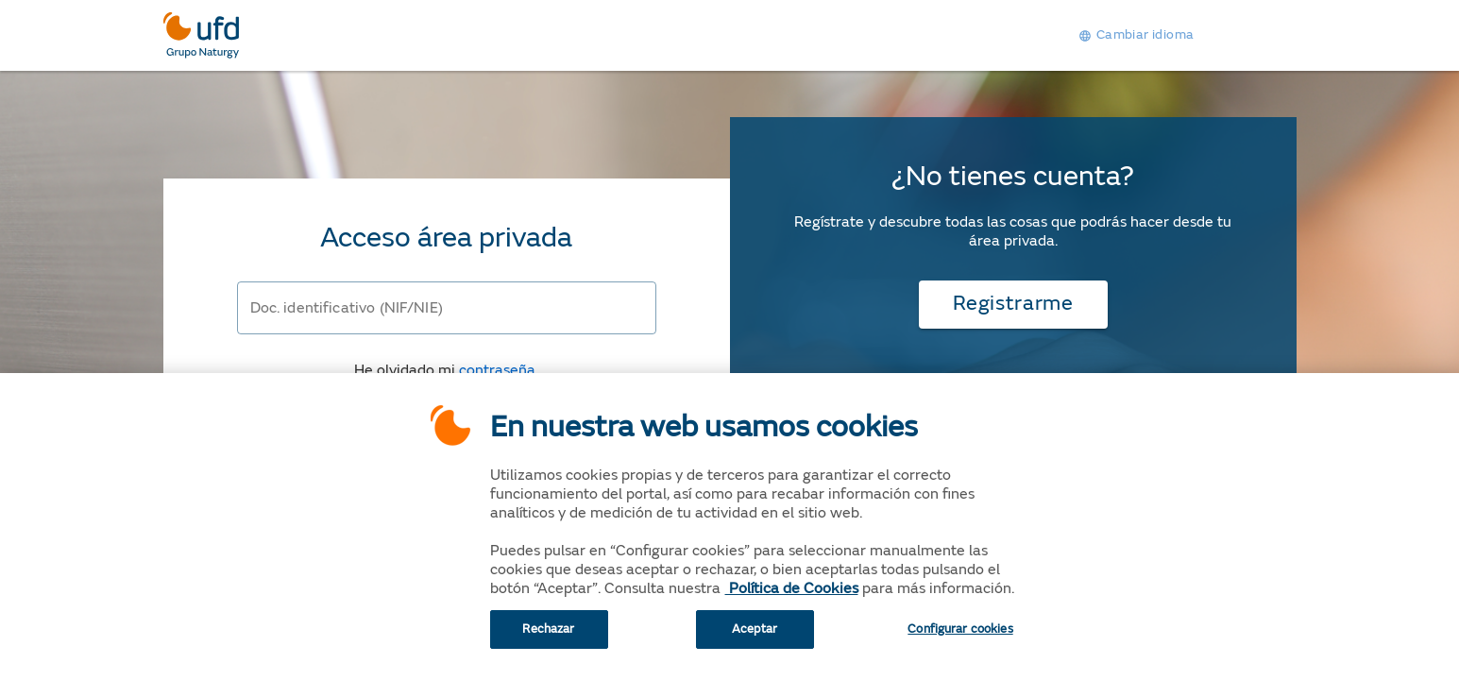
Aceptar (754, 637)
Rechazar (548, 637)
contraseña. (498, 370)
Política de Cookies (791, 596)
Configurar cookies (960, 637)
